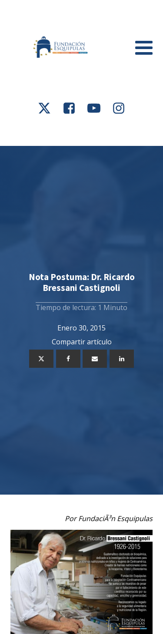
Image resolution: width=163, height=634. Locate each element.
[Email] (95, 359)
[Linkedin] (122, 359)
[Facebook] (68, 359)
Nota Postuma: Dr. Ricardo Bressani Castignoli (82, 282)
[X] (41, 359)
